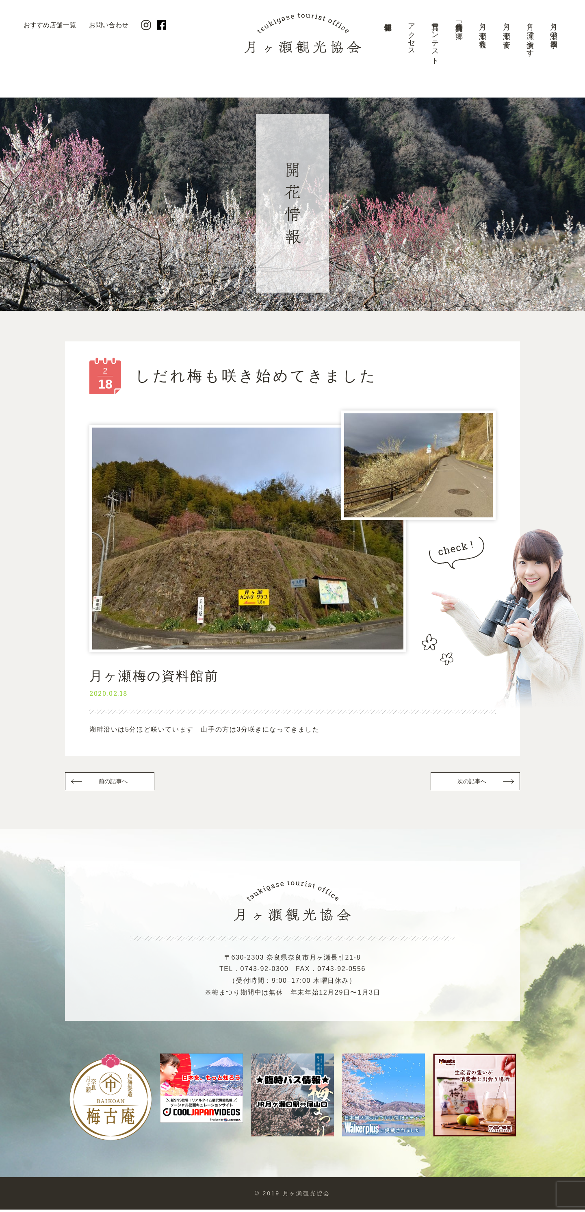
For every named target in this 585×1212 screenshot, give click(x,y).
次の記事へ (471, 782)
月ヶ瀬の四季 (554, 27)
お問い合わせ (108, 25)
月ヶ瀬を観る (483, 31)
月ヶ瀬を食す (507, 31)
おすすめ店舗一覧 (50, 25)
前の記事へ (113, 782)
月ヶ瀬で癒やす (530, 35)
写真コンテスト (435, 39)
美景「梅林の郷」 (459, 22)
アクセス (411, 35)
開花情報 (387, 42)
